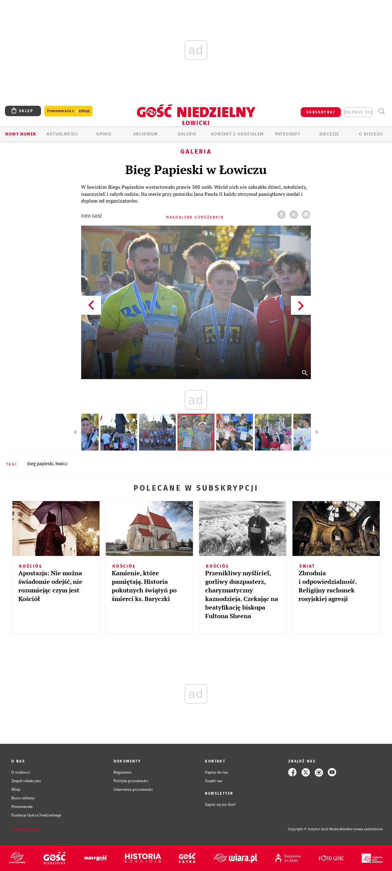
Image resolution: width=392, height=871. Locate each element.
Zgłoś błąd (25, 829)
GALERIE (187, 134)
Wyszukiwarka (381, 111)
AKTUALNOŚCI (62, 134)
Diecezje (329, 134)
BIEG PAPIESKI (40, 463)
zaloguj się (358, 112)
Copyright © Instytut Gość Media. (314, 829)
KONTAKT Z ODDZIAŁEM (237, 134)
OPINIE (103, 134)
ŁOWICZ (61, 463)
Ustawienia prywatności (133, 789)
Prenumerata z (68, 111)
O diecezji (371, 134)
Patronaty (288, 134)
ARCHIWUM (145, 134)
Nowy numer (20, 134)
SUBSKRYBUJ (320, 112)
